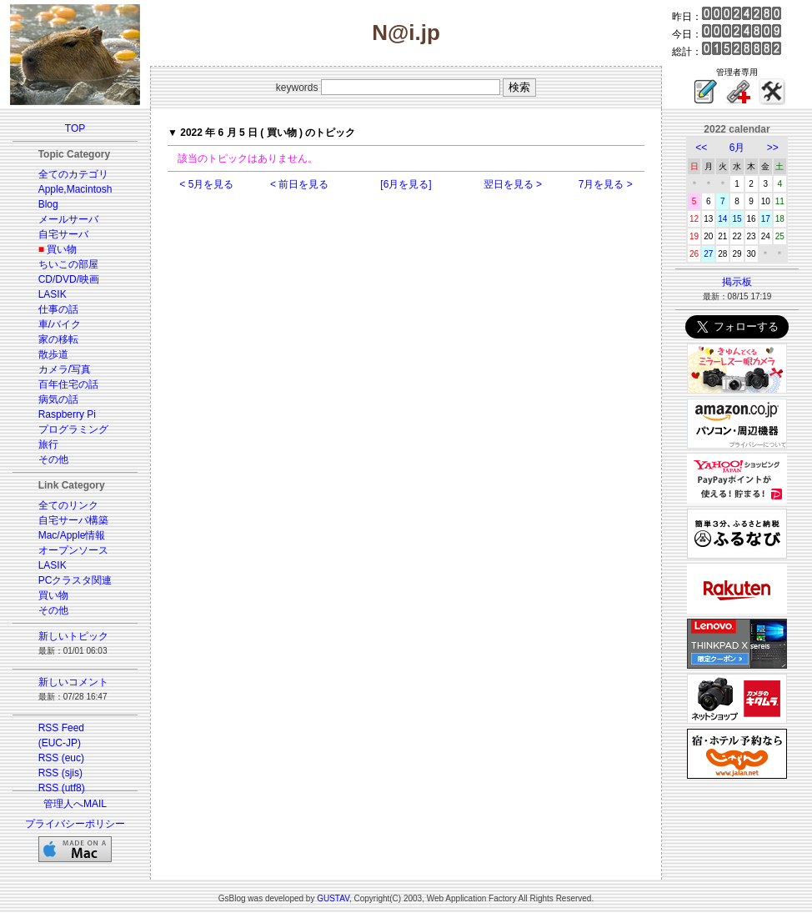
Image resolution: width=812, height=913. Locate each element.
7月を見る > (606, 184)
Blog (48, 204)
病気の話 (58, 399)
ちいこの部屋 (68, 264)
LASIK (52, 294)
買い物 (62, 249)
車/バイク (59, 324)
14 (722, 218)
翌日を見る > (513, 184)
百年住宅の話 (68, 384)
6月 (737, 147)
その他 (53, 459)
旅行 (48, 444)
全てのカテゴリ (73, 174)
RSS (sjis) (60, 773)
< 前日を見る (299, 184)
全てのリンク (68, 505)
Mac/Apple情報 (72, 535)
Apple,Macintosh (75, 189)
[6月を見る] (405, 184)
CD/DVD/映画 (68, 279)
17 (765, 218)
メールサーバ (68, 219)
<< (701, 147)
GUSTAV (333, 898)
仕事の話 (58, 309)
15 (736, 218)
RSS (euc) (61, 758)
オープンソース (73, 550)
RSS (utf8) (61, 788)
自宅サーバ (63, 234)
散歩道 (53, 354)
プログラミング (73, 429)
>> (773, 147)
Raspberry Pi (67, 414)
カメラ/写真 (64, 369)
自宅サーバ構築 (73, 520)
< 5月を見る (206, 184)
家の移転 (58, 339)
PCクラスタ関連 (75, 580)
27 (708, 253)
